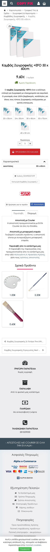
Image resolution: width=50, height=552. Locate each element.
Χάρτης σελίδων (25, 507)
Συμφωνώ (25, 549)
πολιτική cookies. (34, 545)
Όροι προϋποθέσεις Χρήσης (25, 525)
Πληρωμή (31, 213)
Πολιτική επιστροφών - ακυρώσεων (25, 532)
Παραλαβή (18, 213)
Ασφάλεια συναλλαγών (25, 536)
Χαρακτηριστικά (11, 161)
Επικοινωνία (26, 511)
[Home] (4, 10)
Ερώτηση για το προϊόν (17, 205)
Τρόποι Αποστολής (25, 500)
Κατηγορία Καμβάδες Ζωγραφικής (25, 182)
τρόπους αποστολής (30, 257)
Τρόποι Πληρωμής (25, 496)
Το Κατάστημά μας (25, 493)
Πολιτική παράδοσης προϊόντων (25, 528)
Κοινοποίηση (37, 204)
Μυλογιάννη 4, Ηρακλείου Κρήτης (29, 254)
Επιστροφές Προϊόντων (25, 504)
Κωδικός (25, 176)
